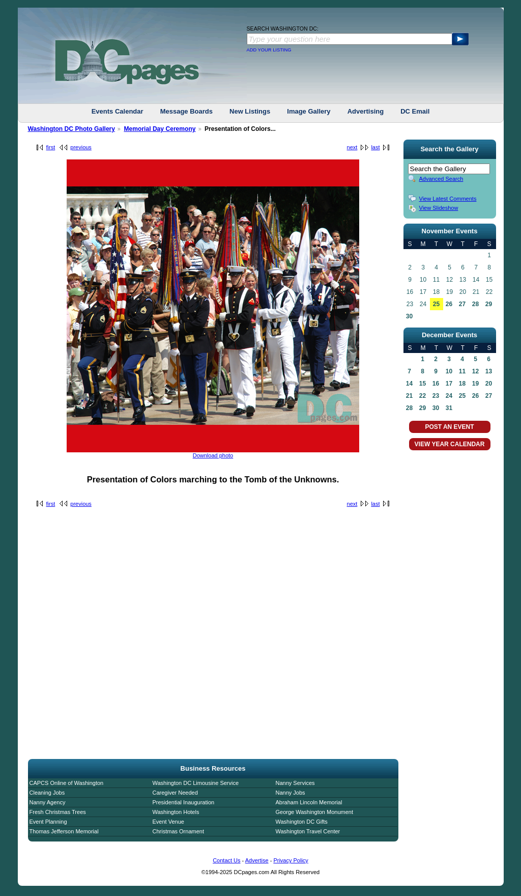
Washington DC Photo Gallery (71, 128)
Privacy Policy (290, 860)
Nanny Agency (48, 802)
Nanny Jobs (290, 793)
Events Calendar (117, 111)
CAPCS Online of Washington (67, 783)
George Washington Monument (314, 812)
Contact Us (226, 860)
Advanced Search (441, 179)
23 (435, 395)
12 (475, 371)
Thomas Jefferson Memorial (64, 831)
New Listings (249, 111)
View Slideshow (438, 208)
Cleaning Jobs (47, 793)
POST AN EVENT (449, 426)
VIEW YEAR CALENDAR (450, 444)
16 (435, 383)
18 (462, 383)
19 (475, 383)
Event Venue (168, 822)
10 (449, 371)
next (352, 147)
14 (409, 383)
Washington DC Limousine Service (196, 783)
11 (462, 371)
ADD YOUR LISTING (269, 49)
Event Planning (48, 822)
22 (422, 395)
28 (475, 304)
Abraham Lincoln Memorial (309, 802)
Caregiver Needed (175, 793)
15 (422, 383)
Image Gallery (308, 111)
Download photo (213, 455)
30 (409, 316)
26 (449, 304)
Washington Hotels (176, 812)
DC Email (414, 111)
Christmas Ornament (178, 831)
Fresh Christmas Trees (58, 812)
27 (462, 304)
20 (488, 383)
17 (449, 383)
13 (488, 371)
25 (436, 304)
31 (449, 408)
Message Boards (186, 111)
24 (449, 395)
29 (488, 304)
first (50, 147)
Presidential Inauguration (184, 802)
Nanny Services (295, 783)
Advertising (366, 111)
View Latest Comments (448, 199)
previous (81, 147)
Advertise (257, 860)
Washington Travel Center (308, 831)
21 (409, 395)
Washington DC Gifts (302, 822)
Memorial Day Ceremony (159, 128)
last (375, 147)
